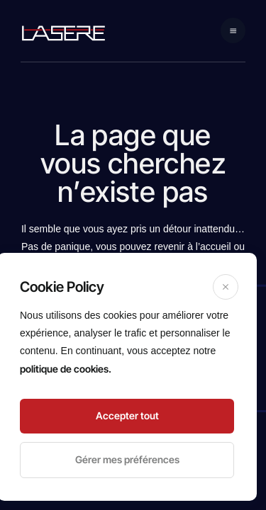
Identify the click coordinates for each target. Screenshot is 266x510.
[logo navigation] (63, 32)
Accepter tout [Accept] (127, 415)
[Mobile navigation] (233, 30)
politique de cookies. (65, 369)
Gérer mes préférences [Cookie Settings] (127, 459)
